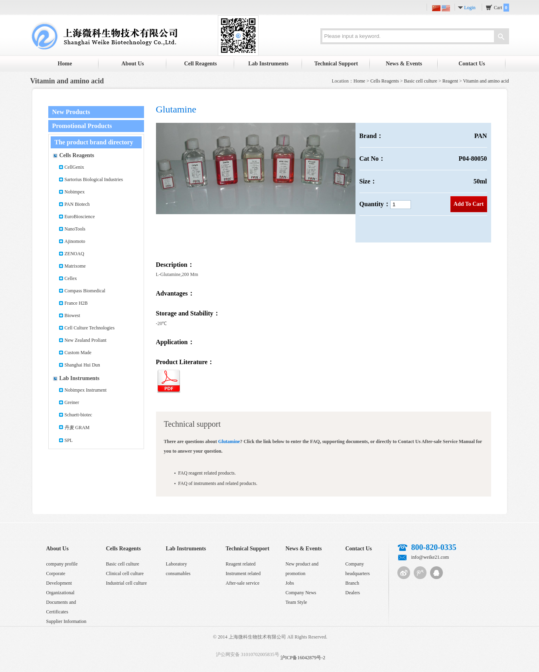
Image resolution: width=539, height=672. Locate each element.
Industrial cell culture (126, 583)
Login (470, 7)
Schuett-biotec (78, 415)
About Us (132, 64)
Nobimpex (75, 192)
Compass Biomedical (85, 291)
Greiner (72, 402)
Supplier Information (66, 621)
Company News (301, 592)
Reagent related (241, 564)
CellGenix (74, 167)
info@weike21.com (430, 557)
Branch (352, 583)
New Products (71, 111)
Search (501, 37)
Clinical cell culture (125, 573)
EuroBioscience (80, 216)
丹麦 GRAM (77, 427)
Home (65, 64)
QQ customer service (436, 572)
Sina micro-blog (403, 572)
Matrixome (75, 266)
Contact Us (471, 64)
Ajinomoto (75, 241)
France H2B (76, 303)
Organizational (60, 592)
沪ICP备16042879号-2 (303, 657)
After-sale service (243, 583)
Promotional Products (82, 125)
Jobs (290, 583)
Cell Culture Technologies (90, 328)
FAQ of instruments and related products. (217, 483)
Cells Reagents (384, 81)
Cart (501, 7)
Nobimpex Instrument (86, 390)
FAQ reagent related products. (207, 473)
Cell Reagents (200, 64)
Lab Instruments (268, 64)
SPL (69, 440)
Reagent (450, 81)
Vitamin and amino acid (486, 81)
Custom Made (78, 352)
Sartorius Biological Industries (94, 179)
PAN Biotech (77, 204)
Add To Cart (469, 204)
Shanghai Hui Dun (82, 365)
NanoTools (75, 229)
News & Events (404, 64)
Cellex (71, 278)
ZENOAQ (74, 253)
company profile (62, 564)
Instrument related (243, 573)
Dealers (353, 592)
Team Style (296, 602)
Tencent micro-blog (420, 572)
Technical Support (336, 64)
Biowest (72, 315)
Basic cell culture (420, 81)
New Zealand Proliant (86, 340)
